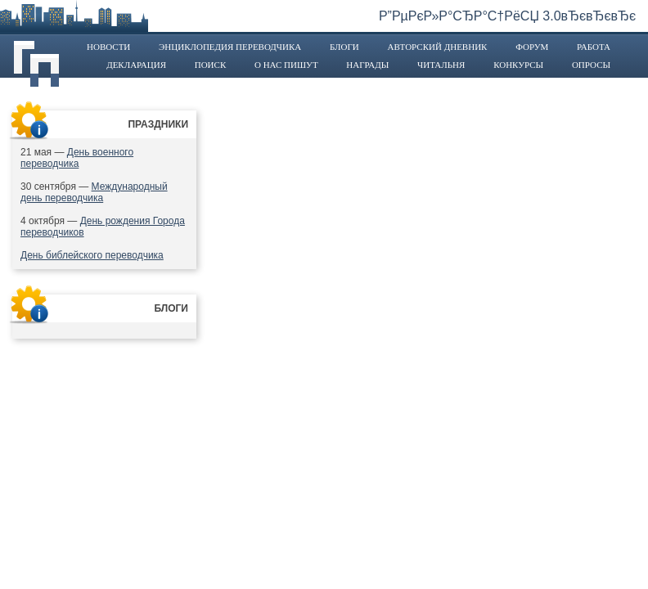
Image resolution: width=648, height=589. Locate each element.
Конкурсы (518, 65)
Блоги (344, 47)
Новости (108, 47)
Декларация (136, 65)
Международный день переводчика (94, 192)
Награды (367, 65)
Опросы (591, 65)
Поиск (211, 65)
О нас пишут (286, 65)
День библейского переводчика (92, 255)
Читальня (441, 65)
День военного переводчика (76, 157)
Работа (593, 47)
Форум (531, 47)
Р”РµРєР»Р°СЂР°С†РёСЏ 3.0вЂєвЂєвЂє (507, 16)
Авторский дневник (437, 47)
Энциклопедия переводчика (230, 47)
